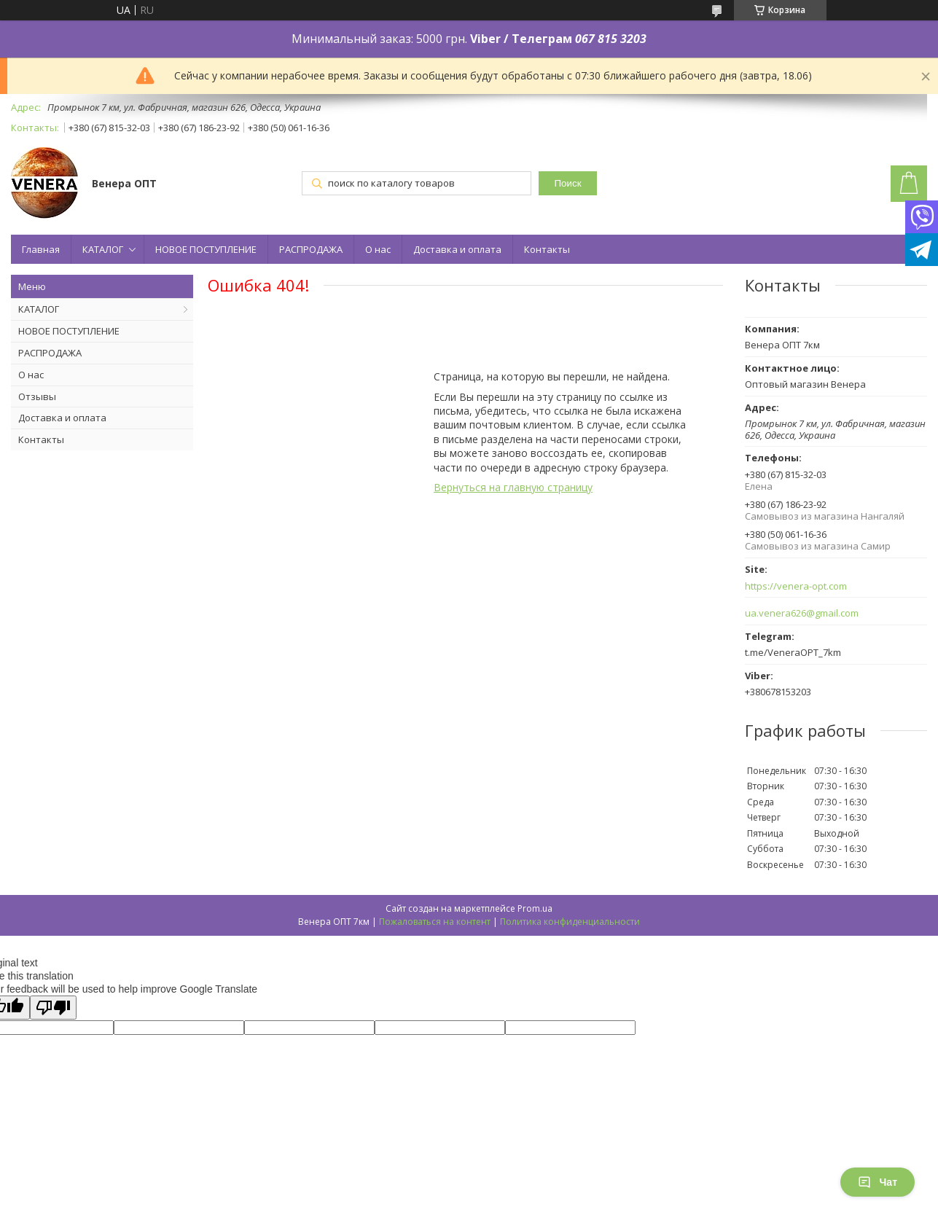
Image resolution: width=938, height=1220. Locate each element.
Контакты (547, 249)
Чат (877, 1182)
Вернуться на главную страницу (513, 487)
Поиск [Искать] (568, 183)
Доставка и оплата (457, 249)
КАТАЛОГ (102, 249)
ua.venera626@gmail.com (802, 613)
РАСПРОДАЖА (311, 249)
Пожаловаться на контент (435, 921)
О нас (378, 249)
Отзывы (37, 396)
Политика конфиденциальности (570, 921)
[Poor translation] (53, 1008)
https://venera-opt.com (796, 586)
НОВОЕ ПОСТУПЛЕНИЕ (206, 249)
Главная (41, 249)
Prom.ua (534, 908)
